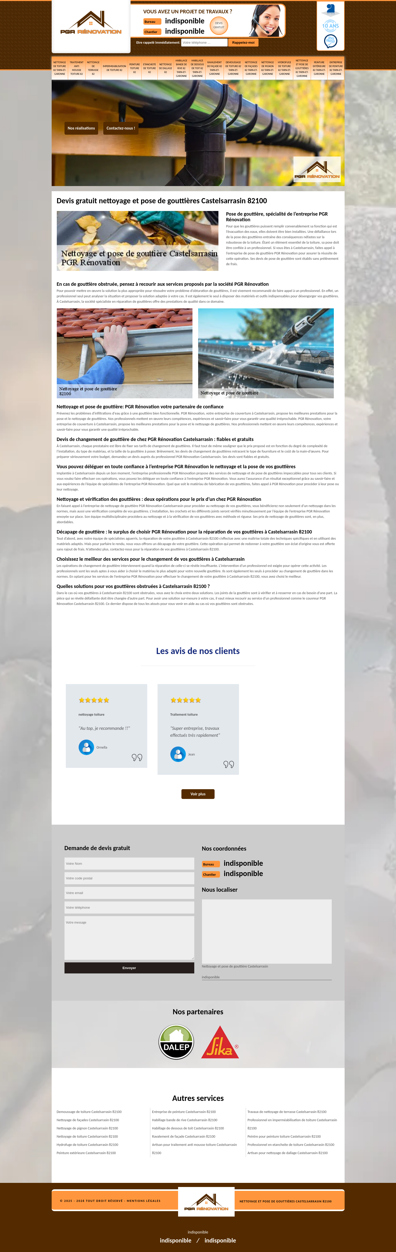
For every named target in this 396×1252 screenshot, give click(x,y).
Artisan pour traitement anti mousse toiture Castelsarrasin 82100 (194, 1149)
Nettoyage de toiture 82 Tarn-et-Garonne (59, 68)
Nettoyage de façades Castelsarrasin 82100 (88, 1120)
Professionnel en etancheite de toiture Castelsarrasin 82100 (290, 1145)
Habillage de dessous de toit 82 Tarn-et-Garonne (197, 68)
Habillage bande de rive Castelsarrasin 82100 (184, 1120)
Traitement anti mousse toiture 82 (77, 68)
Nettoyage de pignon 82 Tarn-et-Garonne (267, 68)
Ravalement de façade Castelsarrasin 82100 (183, 1136)
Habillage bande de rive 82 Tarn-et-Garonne (181, 68)
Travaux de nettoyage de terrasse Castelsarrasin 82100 (286, 1112)
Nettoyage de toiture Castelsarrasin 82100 (87, 1136)
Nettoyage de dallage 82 (165, 68)
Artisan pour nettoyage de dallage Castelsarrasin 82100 (287, 1153)
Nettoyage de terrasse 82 (93, 68)
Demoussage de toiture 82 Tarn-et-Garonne (233, 68)
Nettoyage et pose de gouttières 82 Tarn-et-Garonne (301, 68)
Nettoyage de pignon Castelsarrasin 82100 (87, 1128)
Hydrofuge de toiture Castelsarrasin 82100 (87, 1145)
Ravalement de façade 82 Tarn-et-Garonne (214, 68)
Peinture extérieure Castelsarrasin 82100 (86, 1153)
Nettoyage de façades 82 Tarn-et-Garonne (251, 68)
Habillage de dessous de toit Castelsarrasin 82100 (188, 1128)
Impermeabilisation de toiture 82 (114, 68)
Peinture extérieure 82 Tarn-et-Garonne (319, 68)
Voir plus (197, 793)
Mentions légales (144, 1201)
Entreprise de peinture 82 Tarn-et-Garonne (336, 68)
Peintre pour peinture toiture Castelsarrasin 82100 (284, 1136)
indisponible (185, 20)
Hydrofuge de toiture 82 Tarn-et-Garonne (284, 68)
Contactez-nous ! (121, 128)
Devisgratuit (218, 25)
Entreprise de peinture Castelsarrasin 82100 (184, 1112)
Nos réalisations (81, 128)
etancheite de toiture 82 (149, 68)
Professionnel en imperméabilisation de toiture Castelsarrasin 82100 (292, 1124)
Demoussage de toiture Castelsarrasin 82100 (89, 1112)
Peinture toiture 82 (135, 68)
